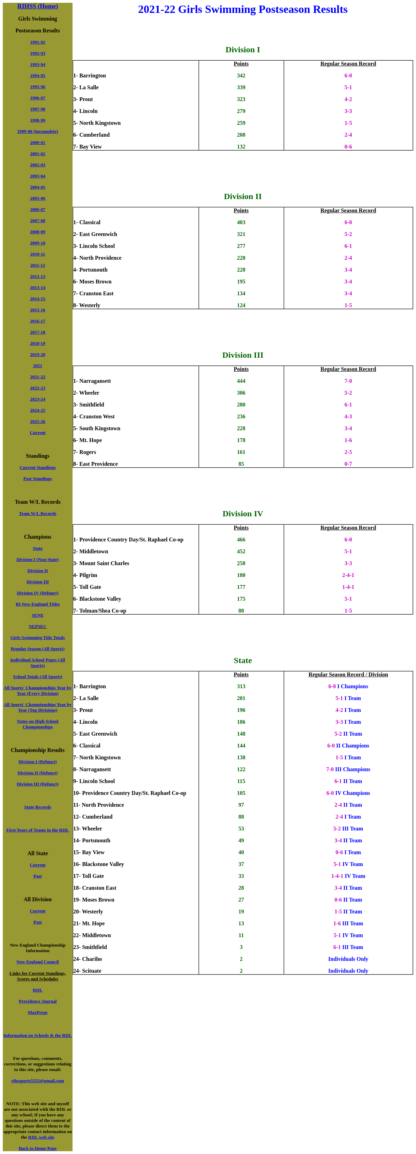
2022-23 (37, 387)
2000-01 (37, 142)
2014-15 (37, 298)
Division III (38, 581)
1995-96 (37, 86)
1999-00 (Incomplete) (37, 131)
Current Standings (37, 467)
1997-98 (37, 109)
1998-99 (37, 120)
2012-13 (37, 276)
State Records (37, 807)
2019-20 (37, 354)
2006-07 (37, 209)
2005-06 (37, 198)
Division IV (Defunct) (38, 592)
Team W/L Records (37, 513)
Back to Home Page (38, 1148)
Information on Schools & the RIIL (37, 1035)
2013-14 (37, 287)
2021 (37, 365)
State (38, 548)
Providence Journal (37, 1001)
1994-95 (37, 75)
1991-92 (37, 42)
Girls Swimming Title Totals (37, 637)
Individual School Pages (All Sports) (37, 662)
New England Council (37, 961)
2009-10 (37, 242)
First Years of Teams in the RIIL (37, 830)
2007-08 (37, 220)
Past (37, 876)
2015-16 (37, 309)
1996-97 (37, 97)
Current (37, 432)
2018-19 (37, 343)
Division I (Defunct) (37, 761)
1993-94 (37, 64)
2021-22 (37, 376)
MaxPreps (38, 1012)
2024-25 (37, 410)
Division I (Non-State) (37, 559)
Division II (38, 570)
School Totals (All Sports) (37, 676)
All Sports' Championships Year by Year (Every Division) (38, 690)
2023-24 (37, 399)
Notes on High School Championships (38, 724)
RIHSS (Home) (37, 6)
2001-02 (37, 153)
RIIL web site (41, 1137)
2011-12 (37, 265)
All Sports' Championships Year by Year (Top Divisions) (38, 707)
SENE (38, 615)
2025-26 (37, 421)
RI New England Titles (38, 604)
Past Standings (37, 478)
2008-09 (37, 231)
